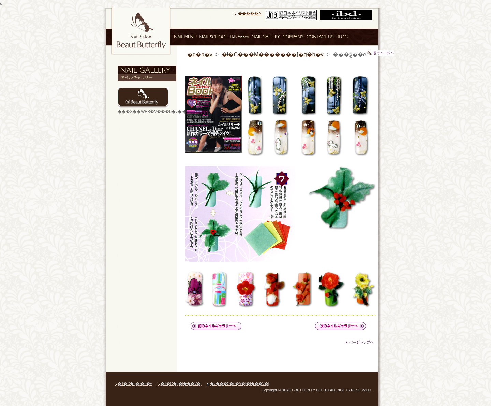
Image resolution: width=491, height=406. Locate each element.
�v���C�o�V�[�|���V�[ (239, 383)
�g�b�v (199, 54)
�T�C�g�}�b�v (135, 383)
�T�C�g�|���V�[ (181, 383)
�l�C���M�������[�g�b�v (273, 54)
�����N (250, 13)
